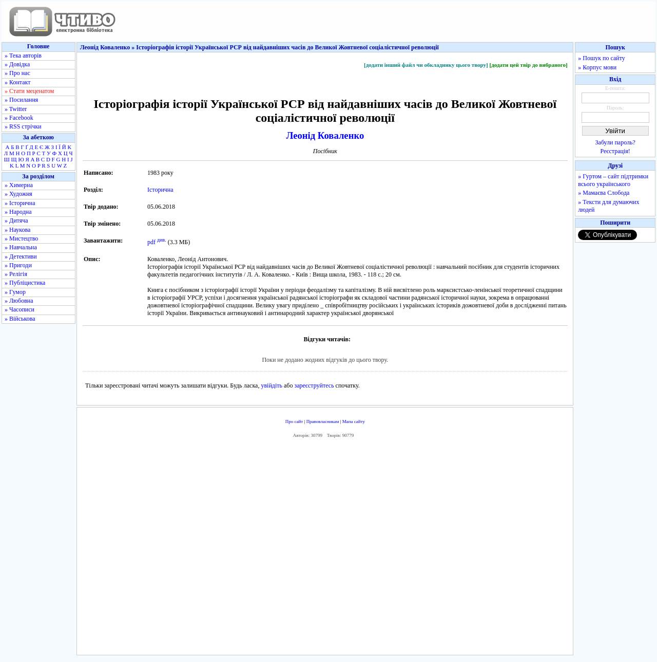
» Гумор (15, 292)
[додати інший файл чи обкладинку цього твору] (426, 65)
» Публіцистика (25, 282)
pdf (151, 242)
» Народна (18, 211)
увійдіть (271, 385)
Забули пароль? (615, 142)
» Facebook (19, 117)
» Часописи (19, 309)
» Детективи (21, 256)
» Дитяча (16, 220)
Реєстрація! (615, 151)
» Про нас (17, 73)
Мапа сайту (353, 421)
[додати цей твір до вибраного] (528, 65)
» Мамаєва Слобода (603, 192)
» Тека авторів (23, 55)
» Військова (20, 318)
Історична (160, 189)
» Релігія (16, 274)
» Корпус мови (597, 67)
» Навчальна (21, 247)
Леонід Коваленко (325, 135)
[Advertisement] (325, 549)
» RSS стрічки (23, 126)
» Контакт (17, 82)
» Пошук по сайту (601, 58)
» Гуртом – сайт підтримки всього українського (613, 180)
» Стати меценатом (29, 91)
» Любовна (19, 300)
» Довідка (17, 64)
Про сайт (294, 421)
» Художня (18, 193)
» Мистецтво (21, 238)
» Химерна (19, 185)
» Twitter (16, 109)
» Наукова (17, 229)
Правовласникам (322, 421)
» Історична (20, 203)
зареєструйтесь (314, 385)
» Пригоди (18, 265)
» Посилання (21, 99)
